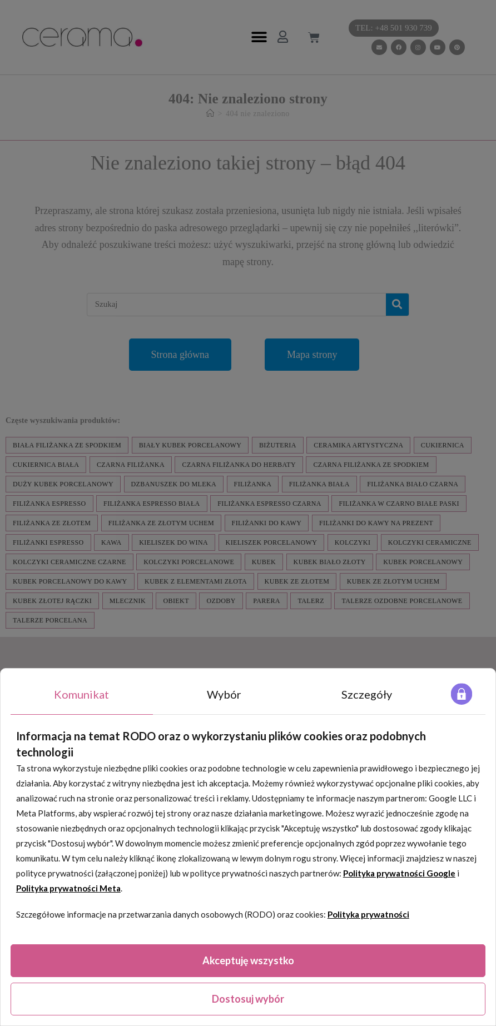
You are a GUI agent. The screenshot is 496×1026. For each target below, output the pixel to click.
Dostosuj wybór (248, 999)
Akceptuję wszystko (248, 960)
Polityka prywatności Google (399, 873)
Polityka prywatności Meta (68, 888)
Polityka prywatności (368, 914)
